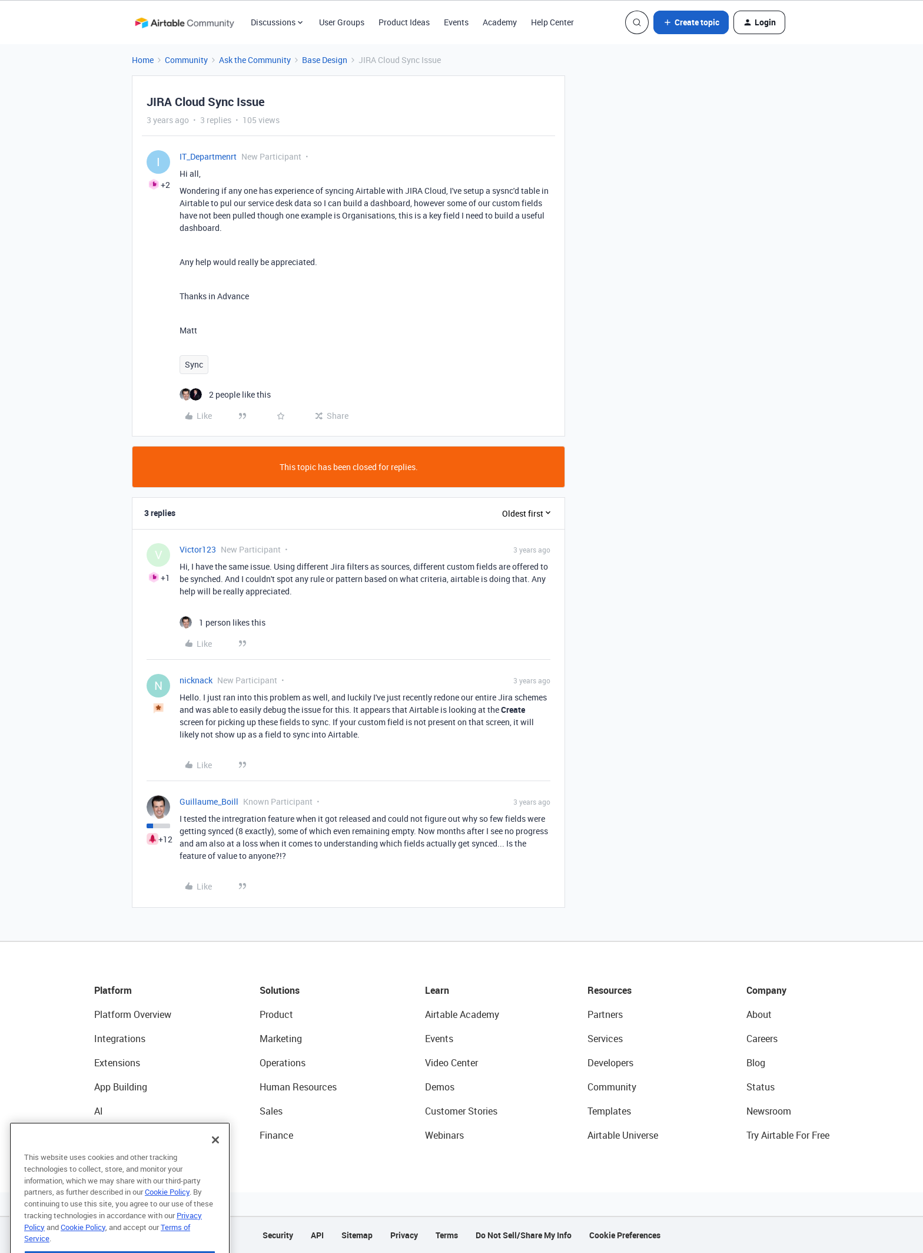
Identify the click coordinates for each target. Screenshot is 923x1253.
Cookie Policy (167, 1212)
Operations (283, 1062)
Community (186, 59)
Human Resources (298, 1086)
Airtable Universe (622, 1135)
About (759, 1014)
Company (766, 990)
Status (760, 1086)
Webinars (444, 1135)
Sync (194, 364)
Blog (755, 1062)
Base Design (324, 59)
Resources (609, 990)
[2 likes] (225, 394)
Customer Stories (461, 1111)
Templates (609, 1111)
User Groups (341, 22)
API (317, 1235)
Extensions (117, 1062)
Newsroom (768, 1111)
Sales (271, 1111)
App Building (120, 1086)
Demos (439, 1086)
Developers (610, 1062)
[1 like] (222, 622)
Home (143, 59)
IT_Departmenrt (208, 156)
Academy (500, 22)
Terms (447, 1235)
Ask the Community (255, 59)
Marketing (281, 1038)
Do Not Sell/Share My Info (524, 1235)
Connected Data (128, 1135)
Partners (605, 1014)
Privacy (404, 1235)
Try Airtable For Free (787, 1135)
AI (98, 1111)
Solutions (280, 990)
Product (276, 1014)
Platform (113, 990)
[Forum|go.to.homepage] (184, 22)
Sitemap (357, 1235)
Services (605, 1038)
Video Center (451, 1062)
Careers (762, 1038)
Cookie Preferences (624, 1235)
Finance (276, 1135)
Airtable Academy (462, 1014)
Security (278, 1235)
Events (456, 22)
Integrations (119, 1038)
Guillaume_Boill (209, 801)
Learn (437, 990)
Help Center (552, 22)
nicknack (196, 680)
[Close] (215, 1160)
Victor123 (198, 549)
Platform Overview (132, 1014)
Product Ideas (404, 22)
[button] (691, 22)
